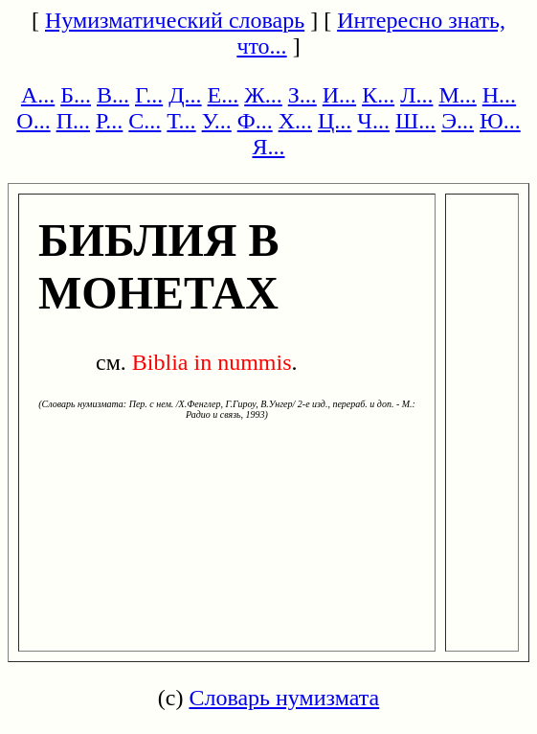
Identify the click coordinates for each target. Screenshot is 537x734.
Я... (268, 146)
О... (33, 120)
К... (378, 94)
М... (457, 94)
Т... (181, 120)
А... (38, 94)
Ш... (415, 120)
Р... (109, 120)
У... (217, 120)
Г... (149, 94)
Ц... (334, 120)
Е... (223, 94)
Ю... (500, 120)
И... (339, 94)
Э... (457, 120)
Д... (184, 94)
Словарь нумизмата (284, 697)
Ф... (255, 120)
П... (73, 120)
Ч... (373, 120)
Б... (75, 94)
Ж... (263, 94)
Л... (416, 94)
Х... (295, 120)
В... (113, 94)
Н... (499, 94)
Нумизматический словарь (174, 20)
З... (302, 94)
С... (144, 120)
